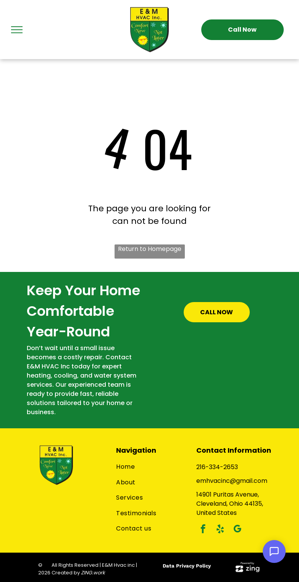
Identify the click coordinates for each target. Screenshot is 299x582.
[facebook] (203, 529)
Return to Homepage (149, 248)
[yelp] (220, 529)
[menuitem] (152, 466)
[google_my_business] (237, 529)
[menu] (17, 30)
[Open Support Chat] (274, 551)
